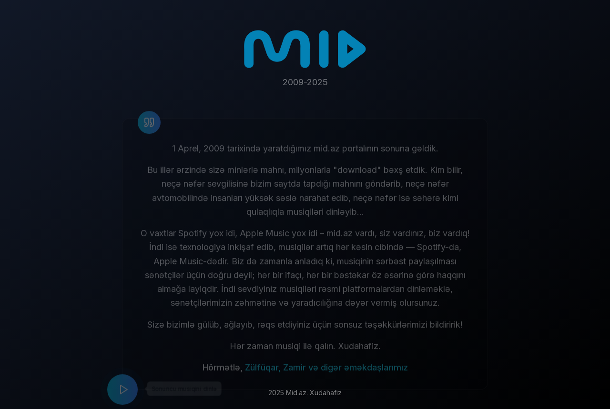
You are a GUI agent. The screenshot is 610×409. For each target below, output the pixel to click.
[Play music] (122, 392)
